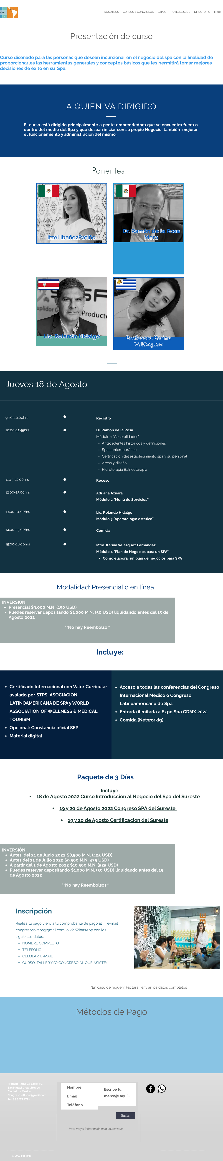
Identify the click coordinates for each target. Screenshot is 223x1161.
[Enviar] (125, 1115)
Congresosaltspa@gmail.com (27, 1095)
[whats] (161, 1088)
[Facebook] (150, 1088)
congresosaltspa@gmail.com (40, 930)
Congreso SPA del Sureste (145, 808)
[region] (71, 213)
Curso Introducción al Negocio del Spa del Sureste (140, 796)
